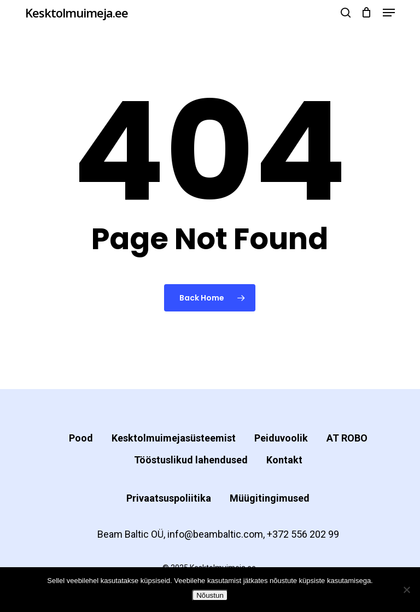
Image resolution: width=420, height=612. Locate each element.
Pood (81, 438)
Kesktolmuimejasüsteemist (174, 438)
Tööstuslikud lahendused (191, 460)
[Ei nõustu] (406, 589)
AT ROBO (347, 438)
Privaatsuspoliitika (168, 498)
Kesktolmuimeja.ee (76, 13)
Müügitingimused (270, 498)
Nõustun (210, 595)
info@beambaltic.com (215, 534)
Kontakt (284, 460)
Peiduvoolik (281, 438)
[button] (389, 12)
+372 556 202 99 (303, 534)
